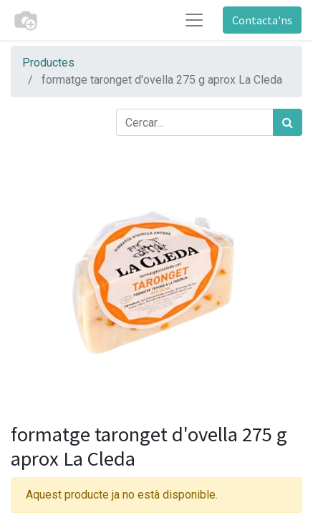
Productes (48, 62)
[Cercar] (287, 122)
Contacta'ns (262, 20)
